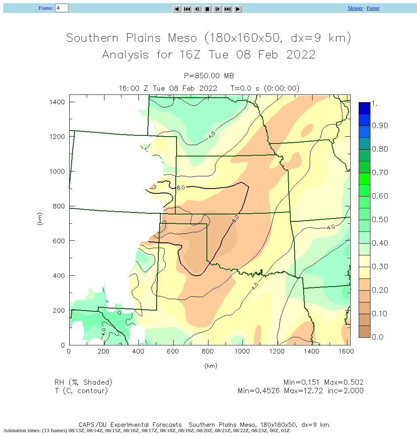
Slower (355, 8)
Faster (373, 8)
